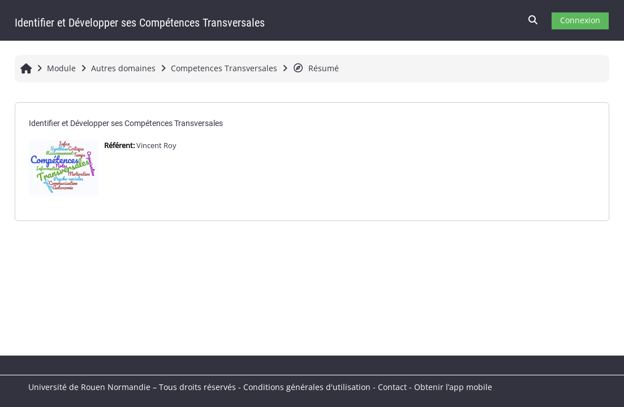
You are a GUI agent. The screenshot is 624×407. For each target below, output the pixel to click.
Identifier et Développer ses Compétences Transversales (126, 123)
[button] (533, 20)
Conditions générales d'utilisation (307, 387)
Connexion (580, 20)
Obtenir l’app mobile (453, 387)
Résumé (315, 68)
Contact (392, 387)
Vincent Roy (156, 145)
